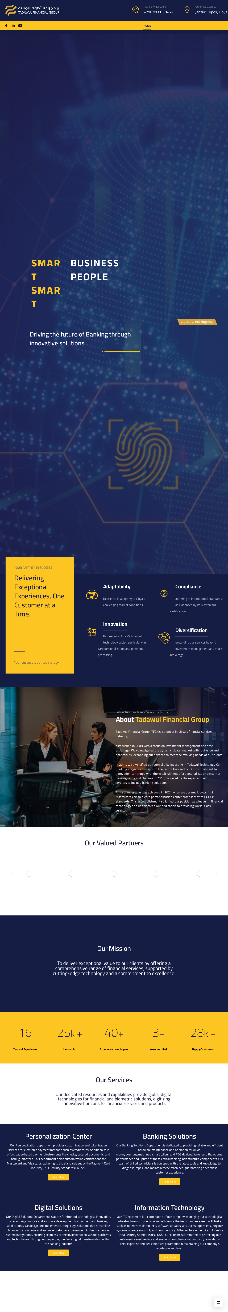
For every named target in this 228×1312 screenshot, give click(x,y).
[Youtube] (20, 25)
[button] (11, 874)
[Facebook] (6, 25)
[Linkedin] (13, 25)
